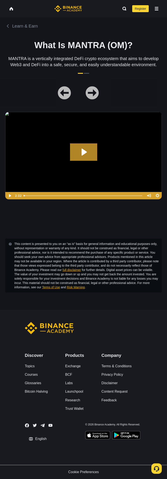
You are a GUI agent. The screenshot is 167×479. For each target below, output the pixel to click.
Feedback (109, 400)
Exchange (73, 366)
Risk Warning (76, 287)
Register (140, 8)
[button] (156, 8)
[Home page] (68, 8)
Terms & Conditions (117, 366)
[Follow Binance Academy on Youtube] (50, 425)
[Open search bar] (123, 9)
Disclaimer (110, 383)
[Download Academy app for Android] (126, 436)
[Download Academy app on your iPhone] (97, 436)
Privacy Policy (112, 374)
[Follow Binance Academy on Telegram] (42, 425)
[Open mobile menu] (156, 9)
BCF (68, 374)
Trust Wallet (74, 408)
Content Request (115, 391)
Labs (69, 383)
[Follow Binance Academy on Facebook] (27, 425)
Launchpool (74, 391)
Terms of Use (51, 287)
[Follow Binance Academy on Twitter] (35, 425)
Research (72, 400)
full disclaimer (72, 270)
